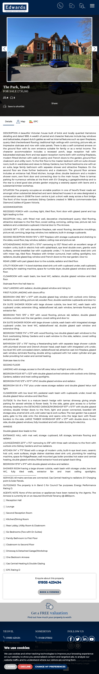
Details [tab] (8, 121)
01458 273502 (43, 638)
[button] (4, 48)
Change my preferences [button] (50, 666)
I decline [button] (25, 666)
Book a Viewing (49, 592)
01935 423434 (49, 582)
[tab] (20, 121)
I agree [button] (10, 666)
